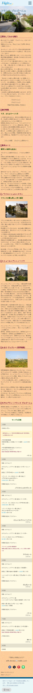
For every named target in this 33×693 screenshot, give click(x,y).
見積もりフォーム (6, 44)
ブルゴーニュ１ (16, 99)
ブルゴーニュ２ (16, 102)
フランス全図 (8, 140)
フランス (7, 674)
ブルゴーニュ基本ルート (21, 140)
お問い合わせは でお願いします (16, 660)
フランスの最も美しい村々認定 (12, 198)
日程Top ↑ (28, 522)
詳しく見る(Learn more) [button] (10, 685)
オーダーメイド (9, 672)
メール (17, 44)
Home (2, 672)
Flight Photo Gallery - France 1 (16, 105)
